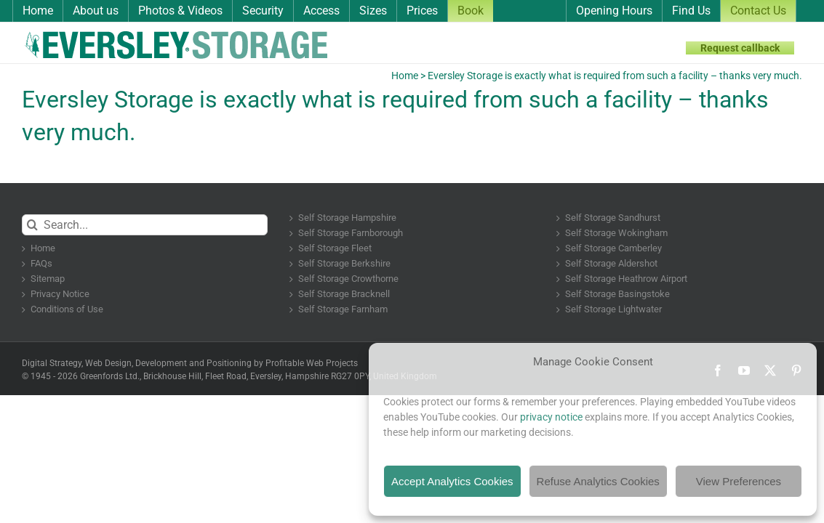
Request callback (740, 48)
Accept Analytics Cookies (452, 481)
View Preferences (738, 481)
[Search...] (145, 224)
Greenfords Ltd (108, 376)
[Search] (32, 224)
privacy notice (551, 417)
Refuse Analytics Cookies (598, 481)
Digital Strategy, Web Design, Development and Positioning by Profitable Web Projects (190, 363)
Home (404, 75)
